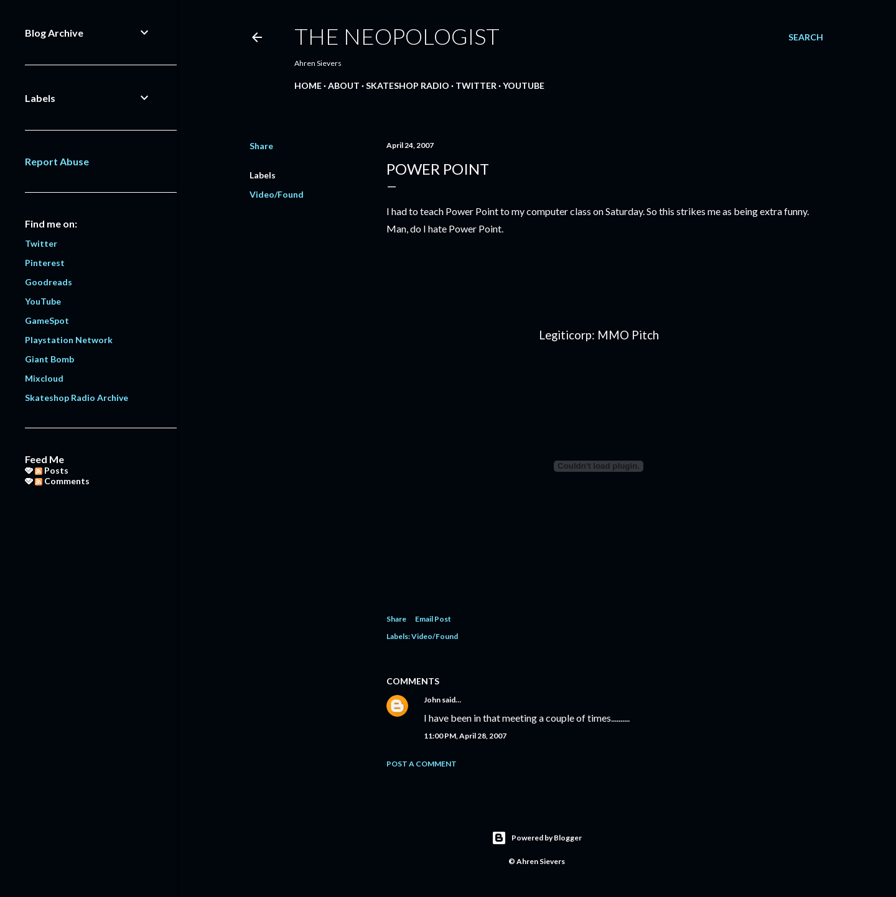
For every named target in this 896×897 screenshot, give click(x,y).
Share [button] (261, 145)
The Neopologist (397, 36)
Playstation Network (69, 339)
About (344, 85)
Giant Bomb (49, 359)
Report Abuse (57, 161)
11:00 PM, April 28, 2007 (465, 735)
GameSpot (47, 320)
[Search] (805, 37)
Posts (51, 470)
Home (308, 85)
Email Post (433, 618)
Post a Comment (421, 763)
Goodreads (48, 282)
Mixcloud (44, 378)
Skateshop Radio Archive (76, 397)
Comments (62, 481)
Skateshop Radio (407, 85)
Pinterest (45, 262)
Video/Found (277, 194)
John (432, 699)
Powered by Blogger (537, 837)
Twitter (476, 85)
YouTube (523, 85)
